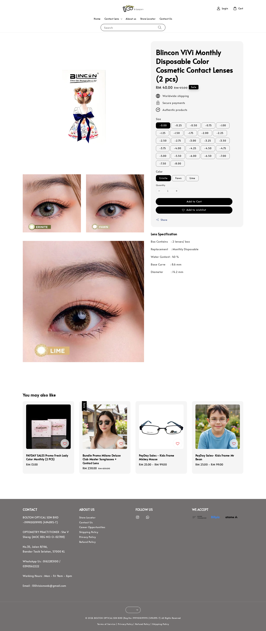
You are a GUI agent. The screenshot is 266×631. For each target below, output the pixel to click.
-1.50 (177, 133)
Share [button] (161, 219)
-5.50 (177, 155)
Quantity (160, 185)
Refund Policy (87, 542)
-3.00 (192, 140)
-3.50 (222, 140)
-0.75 (208, 125)
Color (159, 171)
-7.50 (162, 163)
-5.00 (162, 155)
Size (158, 119)
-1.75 (190, 133)
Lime (192, 178)
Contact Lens (111, 18)
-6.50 (208, 155)
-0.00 (163, 125)
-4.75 (223, 148)
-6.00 (192, 155)
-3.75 (162, 148)
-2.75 (178, 140)
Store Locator (148, 18)
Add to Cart (194, 201)
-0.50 (193, 125)
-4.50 (208, 148)
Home (97, 18)
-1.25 (162, 133)
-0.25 (178, 125)
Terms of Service (106, 624)
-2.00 (204, 133)
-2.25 (219, 133)
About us (131, 18)
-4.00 (177, 148)
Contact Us (166, 18)
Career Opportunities (92, 527)
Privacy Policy (87, 537)
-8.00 (177, 163)
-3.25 (207, 140)
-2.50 (163, 140)
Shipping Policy (88, 532)
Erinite (163, 178)
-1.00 (223, 125)
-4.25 (192, 148)
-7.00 (223, 155)
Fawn (178, 178)
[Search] (159, 27)
